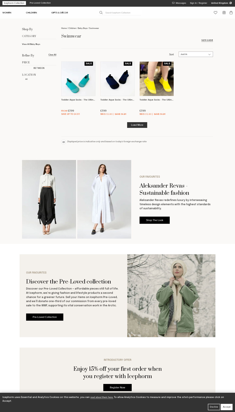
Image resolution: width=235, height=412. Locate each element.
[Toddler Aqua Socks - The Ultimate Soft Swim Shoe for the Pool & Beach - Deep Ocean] (117, 88)
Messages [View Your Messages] (179, 3)
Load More (137, 125)
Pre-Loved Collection (40, 2)
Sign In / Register (199, 3)
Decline (214, 406)
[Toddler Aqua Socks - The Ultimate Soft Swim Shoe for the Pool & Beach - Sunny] (157, 88)
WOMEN (6, 12)
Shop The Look (154, 220)
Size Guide (207, 40)
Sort (171, 54)
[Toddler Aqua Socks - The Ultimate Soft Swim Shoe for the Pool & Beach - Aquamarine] (78, 88)
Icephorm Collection (14, 3)
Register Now (117, 387)
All (26, 79)
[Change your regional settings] (221, 3)
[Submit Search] (101, 12)
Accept (227, 406)
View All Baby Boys (31, 44)
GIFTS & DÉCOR (59, 12)
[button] (215, 12)
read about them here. (101, 397)
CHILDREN (31, 12)
